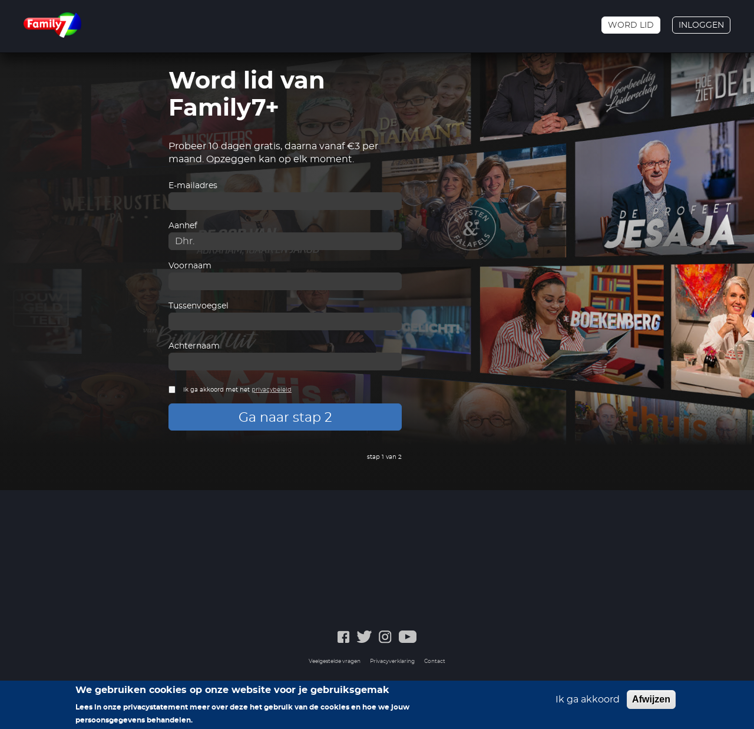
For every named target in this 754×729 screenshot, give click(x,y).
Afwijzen (651, 703)
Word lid (631, 25)
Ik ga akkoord (587, 703)
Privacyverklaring (392, 661)
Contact (434, 661)
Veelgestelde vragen (335, 661)
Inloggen (701, 25)
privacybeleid (272, 390)
